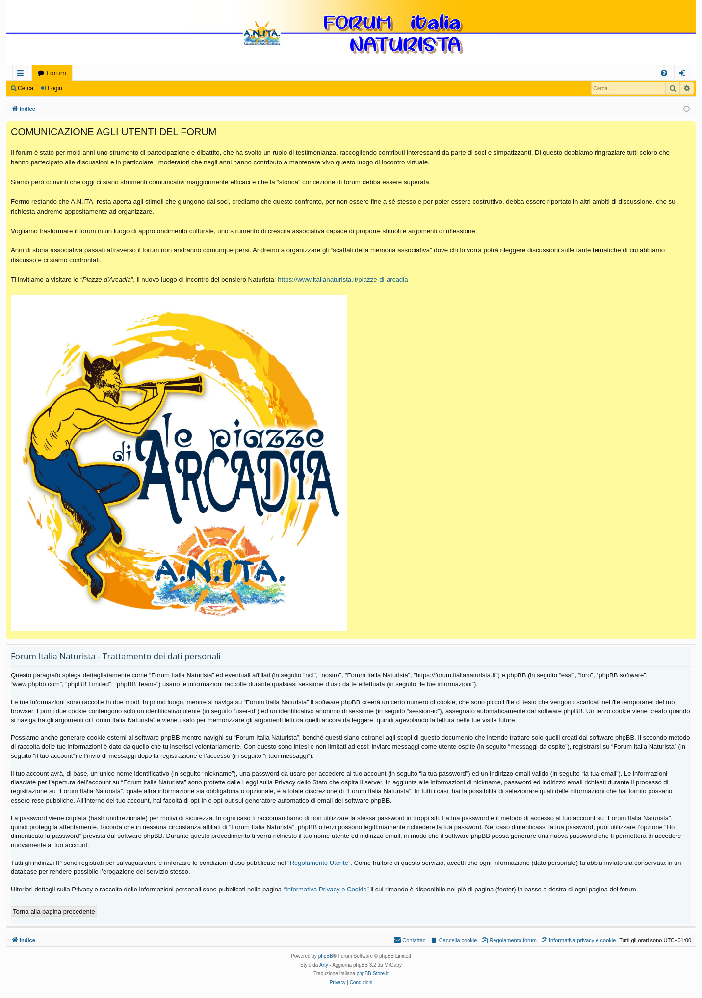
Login (55, 88)
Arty (323, 965)
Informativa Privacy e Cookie (326, 889)
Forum (56, 72)
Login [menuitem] (684, 74)
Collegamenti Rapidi (22, 74)
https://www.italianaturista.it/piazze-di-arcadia (343, 279)
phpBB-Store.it (373, 973)
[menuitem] (664, 73)
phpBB (325, 956)
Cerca (25, 88)
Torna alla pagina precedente (54, 911)
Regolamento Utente (319, 862)
